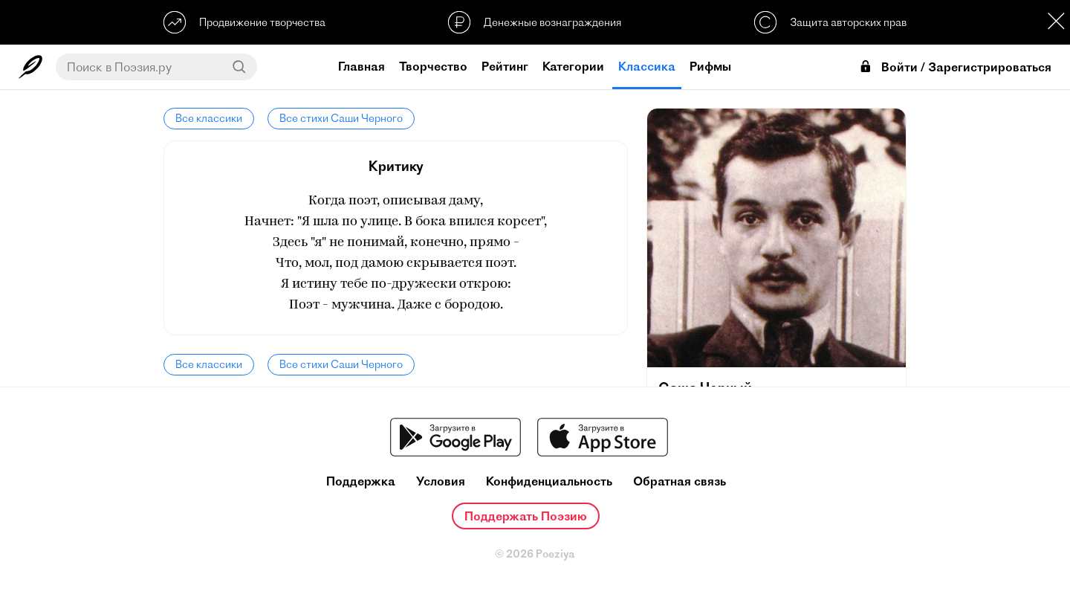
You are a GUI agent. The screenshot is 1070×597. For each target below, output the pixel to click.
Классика (646, 66)
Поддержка (360, 481)
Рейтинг (505, 66)
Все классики (208, 118)
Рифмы (710, 66)
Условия (440, 481)
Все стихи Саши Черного (341, 118)
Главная (361, 66)
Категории (573, 66)
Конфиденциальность (549, 481)
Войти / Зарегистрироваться (954, 67)
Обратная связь (679, 481)
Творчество (433, 66)
